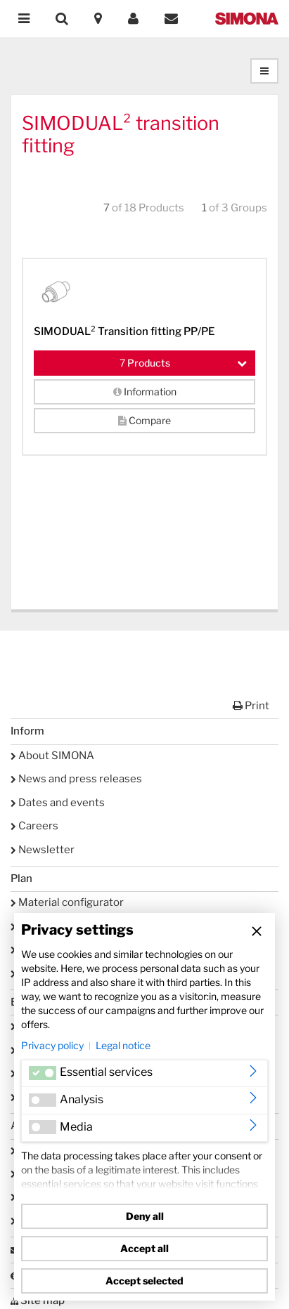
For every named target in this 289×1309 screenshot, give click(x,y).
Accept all (144, 1248)
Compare (144, 420)
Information (144, 391)
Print (251, 705)
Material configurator (67, 902)
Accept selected (144, 1281)
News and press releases (76, 778)
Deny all (145, 1216)
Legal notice (123, 1045)
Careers (34, 826)
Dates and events (58, 802)
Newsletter (43, 849)
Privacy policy (52, 1045)
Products (184, 363)
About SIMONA (52, 755)
